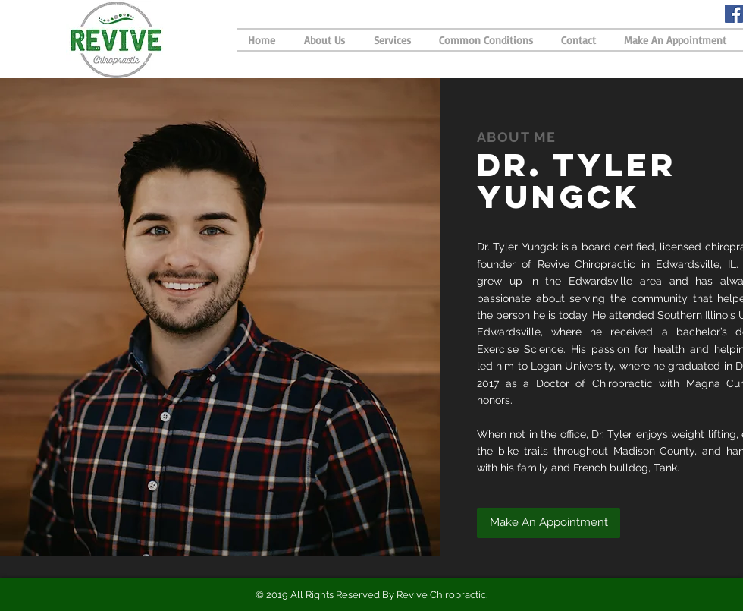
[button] (548, 523)
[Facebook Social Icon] (734, 14)
